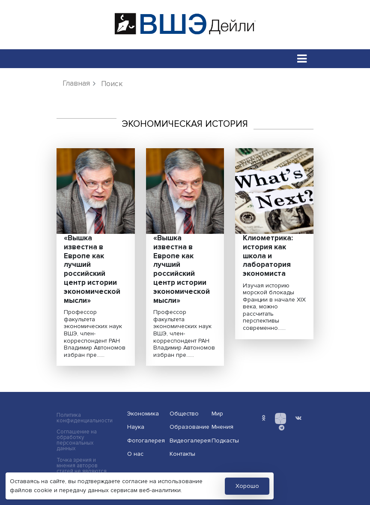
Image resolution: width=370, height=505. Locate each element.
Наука (135, 426)
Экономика (143, 413)
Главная (76, 83)
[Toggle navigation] (302, 58)
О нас (135, 453)
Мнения (222, 426)
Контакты (182, 453)
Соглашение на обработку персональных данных (77, 440)
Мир (217, 413)
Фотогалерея (145, 440)
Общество (184, 413)
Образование (188, 426)
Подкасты (225, 440)
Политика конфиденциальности (85, 418)
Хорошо (247, 486)
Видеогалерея (188, 440)
